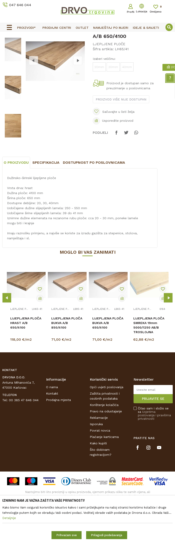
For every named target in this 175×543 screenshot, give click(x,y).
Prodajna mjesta (58, 438)
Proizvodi (8, 46)
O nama (52, 425)
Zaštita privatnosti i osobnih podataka (105, 434)
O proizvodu (16, 200)
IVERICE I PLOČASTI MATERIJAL (43, 46)
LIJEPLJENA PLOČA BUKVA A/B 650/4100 (107, 361)
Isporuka (96, 462)
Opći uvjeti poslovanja (106, 425)
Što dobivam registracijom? (100, 490)
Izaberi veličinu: (104, 93)
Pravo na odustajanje (106, 449)
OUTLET (86, 36)
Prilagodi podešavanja (106, 535)
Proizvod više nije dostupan (121, 133)
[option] (87, 35)
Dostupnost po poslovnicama (94, 200)
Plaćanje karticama (104, 475)
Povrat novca (100, 468)
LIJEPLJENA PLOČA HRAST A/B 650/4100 (25, 361)
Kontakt (52, 431)
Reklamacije (99, 455)
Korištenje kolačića (104, 443)
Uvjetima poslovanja (146, 451)
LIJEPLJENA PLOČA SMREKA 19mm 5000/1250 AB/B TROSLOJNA (148, 363)
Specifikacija (45, 200)
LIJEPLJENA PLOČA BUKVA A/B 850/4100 (66, 361)
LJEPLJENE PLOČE (84, 46)
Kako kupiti (98, 481)
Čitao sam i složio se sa (154, 451)
